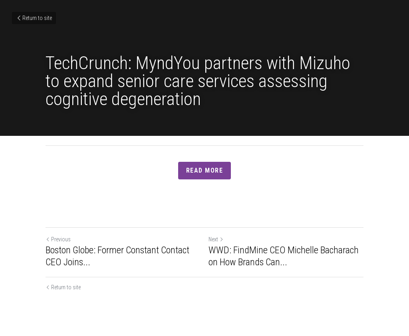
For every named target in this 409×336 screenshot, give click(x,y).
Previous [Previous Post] (58, 239)
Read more (204, 170)
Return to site (34, 18)
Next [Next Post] (216, 239)
